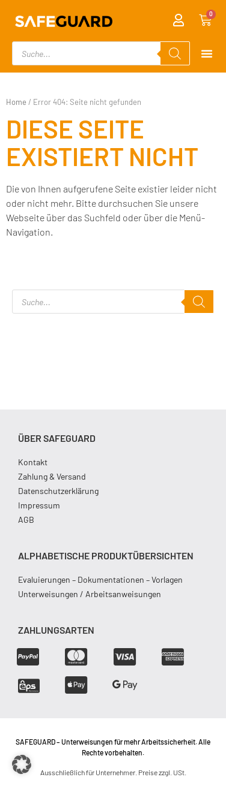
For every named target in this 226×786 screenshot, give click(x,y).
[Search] (175, 53)
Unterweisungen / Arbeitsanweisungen (89, 594)
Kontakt (32, 462)
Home (16, 102)
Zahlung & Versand (52, 476)
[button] (21, 764)
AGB (26, 519)
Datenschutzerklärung (58, 491)
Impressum (39, 505)
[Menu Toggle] (207, 53)
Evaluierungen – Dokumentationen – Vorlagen (100, 579)
